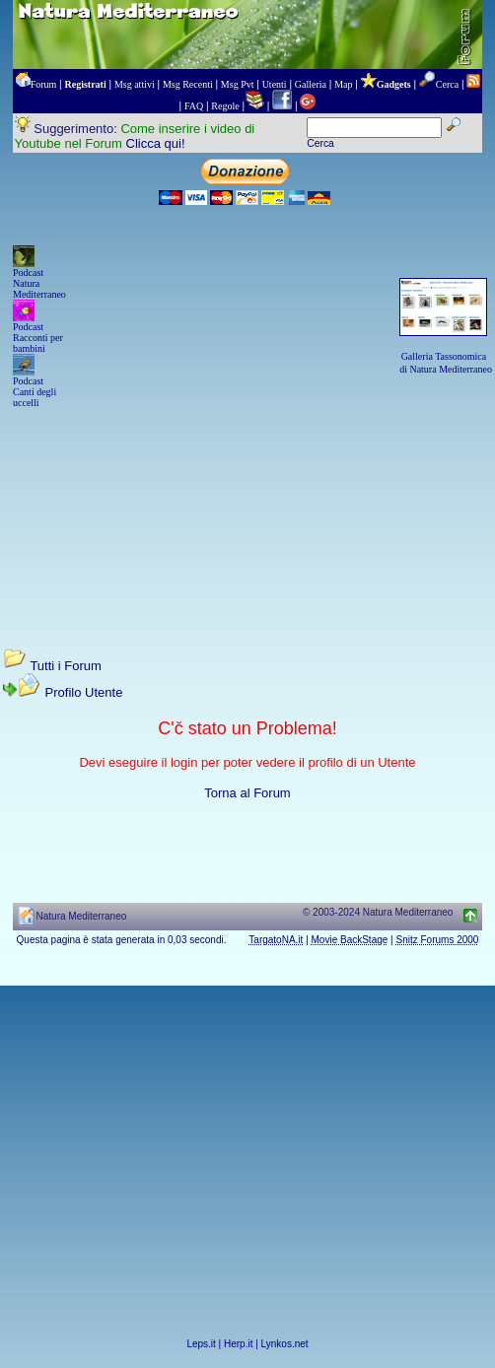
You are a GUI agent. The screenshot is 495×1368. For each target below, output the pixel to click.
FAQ (193, 106)
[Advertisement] (247, 509)
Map (343, 84)
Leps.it (200, 1343)
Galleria (310, 84)
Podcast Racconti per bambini (38, 337)
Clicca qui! (155, 143)
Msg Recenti (188, 84)
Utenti (274, 84)
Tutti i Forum (65, 665)
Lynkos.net (285, 1343)
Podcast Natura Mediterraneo (39, 283)
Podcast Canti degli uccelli (34, 392)
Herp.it (238, 1343)
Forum (44, 84)
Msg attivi (134, 84)
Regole (225, 106)
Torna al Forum (247, 793)
